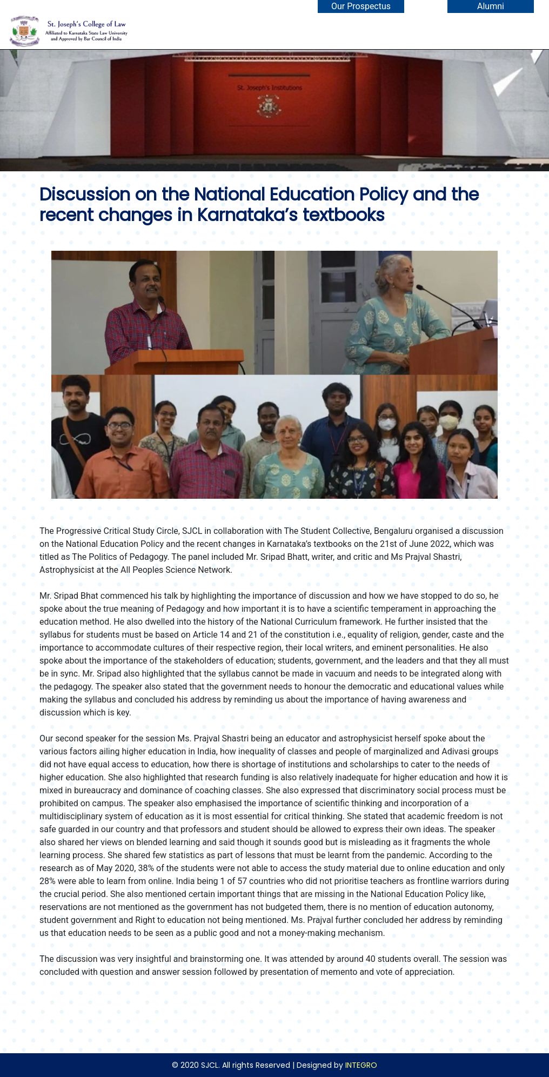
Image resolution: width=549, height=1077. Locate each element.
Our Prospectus (361, 6)
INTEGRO (361, 1065)
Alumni (490, 6)
